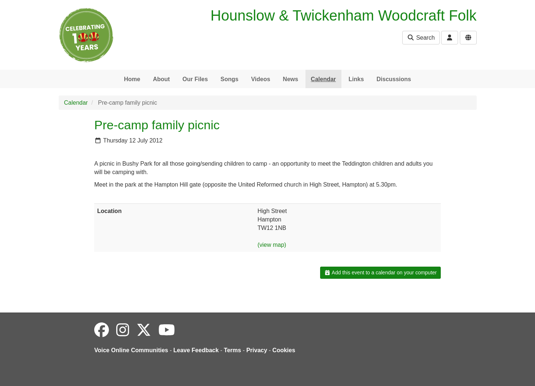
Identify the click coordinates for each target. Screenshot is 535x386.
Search (421, 38)
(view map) (271, 245)
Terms (232, 350)
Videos (260, 79)
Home (132, 79)
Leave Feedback (196, 350)
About (161, 79)
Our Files (195, 79)
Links (356, 79)
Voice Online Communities (131, 350)
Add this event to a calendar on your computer (380, 272)
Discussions (394, 79)
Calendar (323, 79)
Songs (229, 79)
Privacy (256, 350)
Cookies (283, 350)
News (290, 79)
